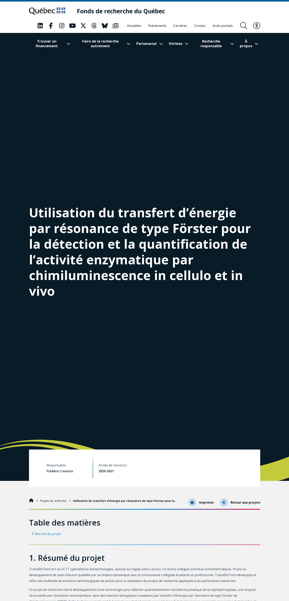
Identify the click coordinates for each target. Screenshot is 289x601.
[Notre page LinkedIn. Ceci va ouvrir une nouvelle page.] (40, 26)
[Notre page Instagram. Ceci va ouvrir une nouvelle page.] (62, 26)
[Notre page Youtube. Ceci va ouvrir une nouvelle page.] (72, 26)
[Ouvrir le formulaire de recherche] (243, 25)
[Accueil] (31, 501)
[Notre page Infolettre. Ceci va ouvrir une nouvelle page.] (116, 26)
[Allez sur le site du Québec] (47, 11)
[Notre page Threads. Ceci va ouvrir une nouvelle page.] (94, 26)
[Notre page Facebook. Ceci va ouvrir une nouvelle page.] (51, 26)
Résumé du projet (48, 534)
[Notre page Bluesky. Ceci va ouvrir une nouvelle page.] (105, 26)
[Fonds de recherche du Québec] (121, 11)
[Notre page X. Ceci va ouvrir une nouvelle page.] (83, 26)
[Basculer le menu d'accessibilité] (256, 25)
